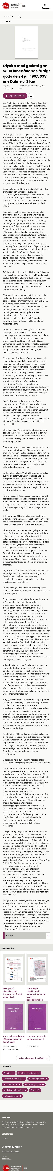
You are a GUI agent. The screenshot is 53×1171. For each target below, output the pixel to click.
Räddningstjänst (36, 1078)
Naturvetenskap (11, 1096)
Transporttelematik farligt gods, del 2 (36, 1037)
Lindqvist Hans (32, 1046)
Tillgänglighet (7, 1134)
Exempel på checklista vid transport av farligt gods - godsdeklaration (36, 994)
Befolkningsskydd (33, 1084)
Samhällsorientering (27, 1073)
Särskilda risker (11, 1084)
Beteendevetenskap (13, 1078)
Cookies (5, 1138)
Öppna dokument (16, 95)
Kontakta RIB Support (10, 1151)
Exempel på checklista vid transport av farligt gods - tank (12, 992)
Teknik (33, 1090)
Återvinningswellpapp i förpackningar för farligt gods (13, 1039)
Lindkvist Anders (9, 1046)
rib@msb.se (6, 1159)
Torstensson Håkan (10, 1049)
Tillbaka (8, 21)
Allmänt (7, 1073)
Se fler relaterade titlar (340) (31, 1058)
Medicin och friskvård (13, 1090)
